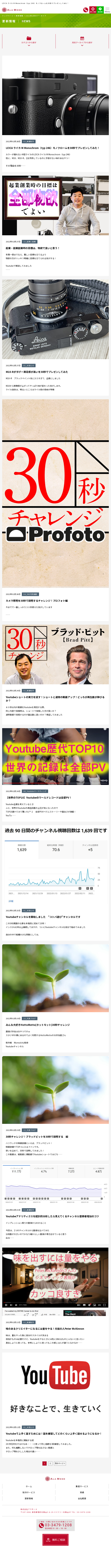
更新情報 (19, 16)
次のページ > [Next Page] (60, 1463)
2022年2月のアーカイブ (36, 16)
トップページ (7, 16)
